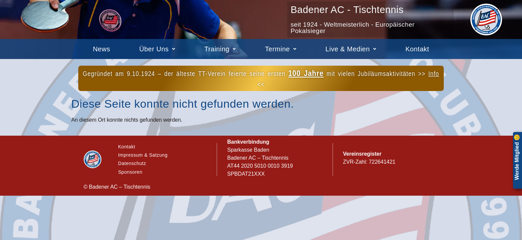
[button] (157, 49)
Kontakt (417, 49)
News (101, 49)
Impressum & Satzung (144, 154)
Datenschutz (133, 164)
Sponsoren (131, 174)
